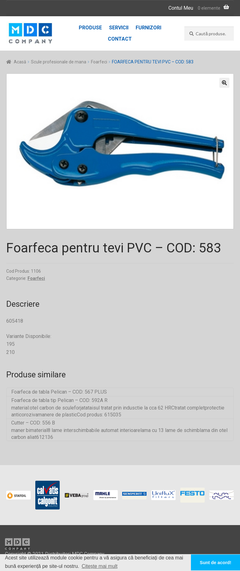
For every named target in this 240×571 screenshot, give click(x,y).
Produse (90, 28)
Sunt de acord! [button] (215, 562)
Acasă (20, 61)
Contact (120, 39)
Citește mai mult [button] (100, 566)
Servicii (118, 28)
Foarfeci (99, 61)
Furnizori (148, 28)
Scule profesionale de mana (58, 61)
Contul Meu (180, 8)
